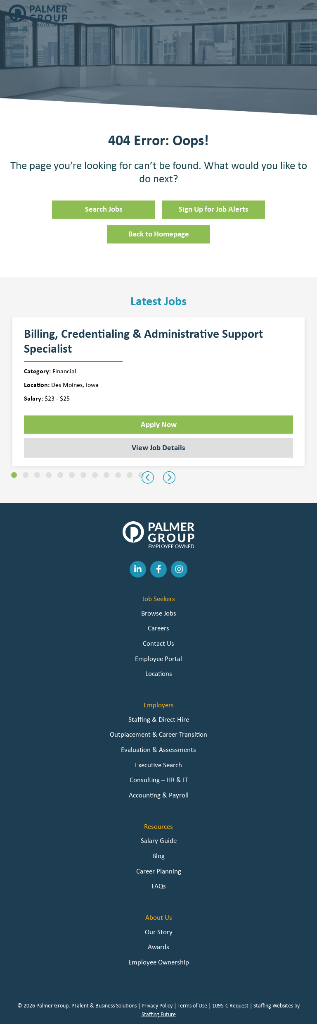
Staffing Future (159, 1014)
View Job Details (158, 447)
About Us (158, 917)
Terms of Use (192, 1005)
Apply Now (159, 424)
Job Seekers (158, 598)
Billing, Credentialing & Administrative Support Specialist (143, 341)
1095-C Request (230, 1005)
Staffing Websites (273, 1005)
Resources (158, 826)
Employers (159, 704)
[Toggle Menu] (306, 47)
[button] (14, 475)
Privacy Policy (157, 1005)
